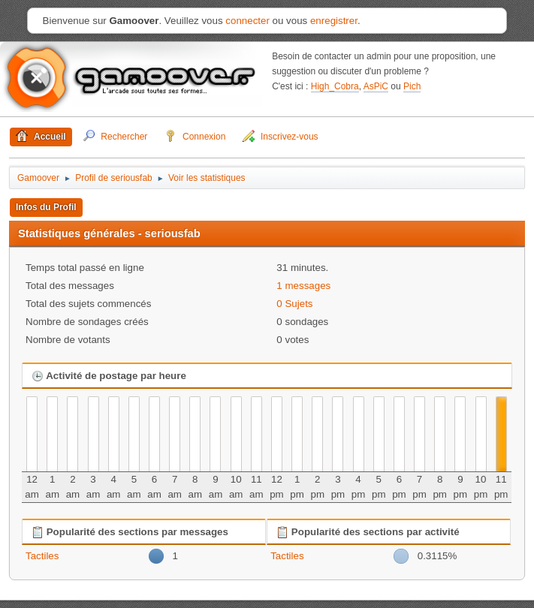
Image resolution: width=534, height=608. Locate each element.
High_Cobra (335, 86)
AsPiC (376, 86)
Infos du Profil (46, 207)
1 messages (303, 285)
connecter (247, 20)
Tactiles (42, 555)
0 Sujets (294, 303)
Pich (412, 86)
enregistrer (334, 20)
